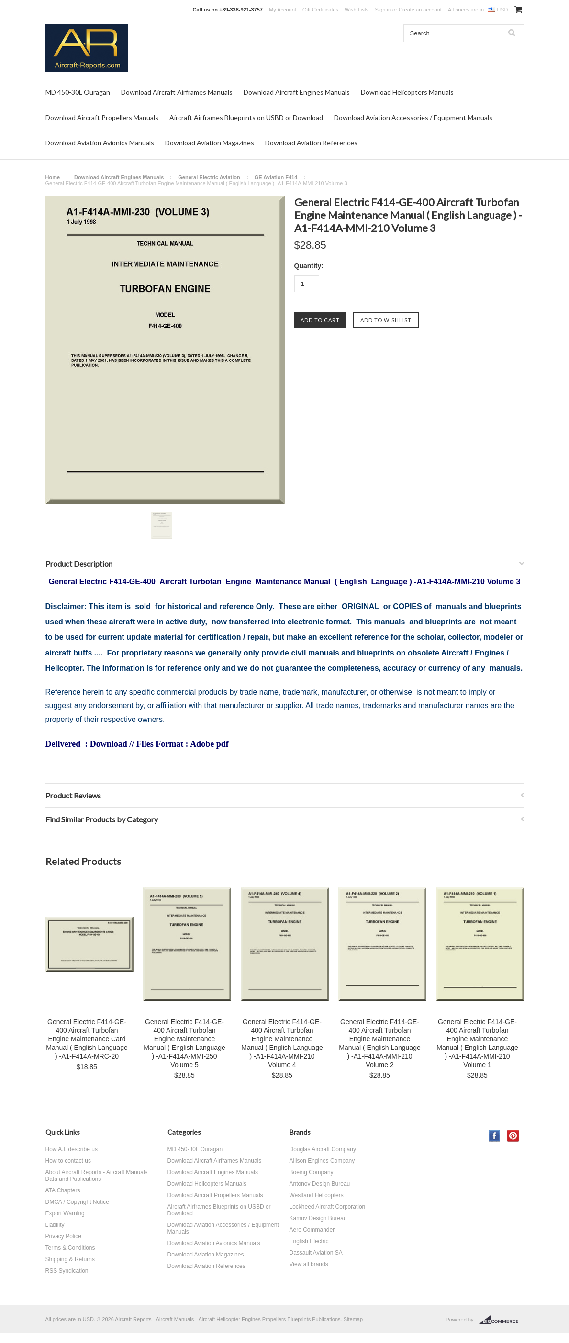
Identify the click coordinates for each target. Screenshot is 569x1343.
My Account (282, 9)
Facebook (495, 1136)
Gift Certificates (320, 9)
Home (52, 177)
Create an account (420, 9)
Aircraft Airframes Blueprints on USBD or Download (246, 117)
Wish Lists (356, 9)
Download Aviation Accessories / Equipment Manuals (413, 117)
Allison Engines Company (322, 1160)
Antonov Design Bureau (320, 1183)
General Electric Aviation (209, 177)
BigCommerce (501, 1320)
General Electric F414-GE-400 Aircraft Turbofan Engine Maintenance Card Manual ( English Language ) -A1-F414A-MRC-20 (86, 1039)
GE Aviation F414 (276, 177)
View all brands (309, 1264)
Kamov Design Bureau (318, 1218)
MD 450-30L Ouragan (77, 92)
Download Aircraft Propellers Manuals (101, 117)
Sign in (383, 9)
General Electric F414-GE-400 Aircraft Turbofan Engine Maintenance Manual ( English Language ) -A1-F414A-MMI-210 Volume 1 (477, 1043)
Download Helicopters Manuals (407, 92)
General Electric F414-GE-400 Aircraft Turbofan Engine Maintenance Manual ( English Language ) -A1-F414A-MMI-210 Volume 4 (282, 1043)
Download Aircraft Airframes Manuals (177, 92)
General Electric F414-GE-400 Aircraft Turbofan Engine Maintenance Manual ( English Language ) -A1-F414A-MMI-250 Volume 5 (184, 1043)
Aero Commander (312, 1229)
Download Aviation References (311, 143)
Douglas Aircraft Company (323, 1149)
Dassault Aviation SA (316, 1252)
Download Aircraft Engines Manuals (297, 92)
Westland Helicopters (317, 1195)
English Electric (309, 1241)
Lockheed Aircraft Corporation (328, 1206)
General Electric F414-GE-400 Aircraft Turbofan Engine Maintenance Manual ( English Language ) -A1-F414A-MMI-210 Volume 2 (379, 1043)
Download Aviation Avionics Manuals (99, 143)
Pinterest (513, 1136)
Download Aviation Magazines (209, 143)
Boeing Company (312, 1172)
